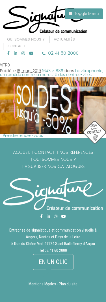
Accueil (21, 152)
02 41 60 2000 (63, 53)
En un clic (53, 261)
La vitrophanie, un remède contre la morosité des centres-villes (51, 73)
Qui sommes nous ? (54, 159)
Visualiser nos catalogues (55, 167)
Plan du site (68, 284)
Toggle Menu (84, 14)
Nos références (76, 152)
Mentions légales (42, 284)
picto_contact (94, 132)
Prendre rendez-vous (23, 136)
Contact (44, 152)
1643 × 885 (52, 71)
